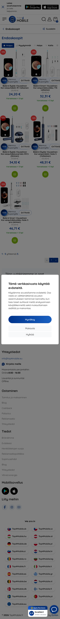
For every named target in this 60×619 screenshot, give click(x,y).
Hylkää (30, 334)
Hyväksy (30, 319)
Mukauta (30, 328)
